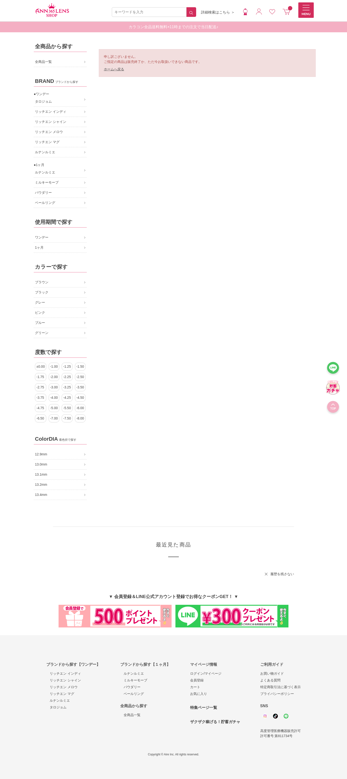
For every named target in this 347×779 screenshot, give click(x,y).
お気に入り (198, 694)
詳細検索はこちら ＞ (217, 12)
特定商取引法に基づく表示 (280, 687)
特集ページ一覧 (203, 708)
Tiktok (275, 716)
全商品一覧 (130, 715)
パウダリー (130, 687)
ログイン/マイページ (205, 673)
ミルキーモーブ (133, 680)
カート (195, 687)
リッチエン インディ (63, 673)
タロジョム (56, 707)
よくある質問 (270, 680)
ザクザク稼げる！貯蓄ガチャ (215, 722)
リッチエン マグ (60, 694)
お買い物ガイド (272, 673)
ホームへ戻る (114, 69)
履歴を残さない (282, 574)
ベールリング (132, 694)
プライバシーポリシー (277, 694)
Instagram (265, 716)
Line (286, 716)
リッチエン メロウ (62, 687)
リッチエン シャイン (63, 680)
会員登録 (197, 680)
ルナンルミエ (58, 700)
